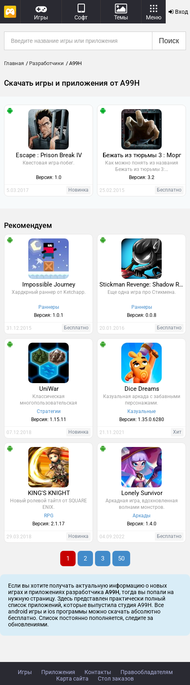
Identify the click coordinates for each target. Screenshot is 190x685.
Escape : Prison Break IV (49, 155)
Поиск (169, 41)
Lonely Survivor (142, 493)
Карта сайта (72, 678)
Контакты (97, 672)
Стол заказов (116, 678)
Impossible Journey (48, 284)
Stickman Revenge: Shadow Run (142, 284)
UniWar (49, 388)
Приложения (58, 672)
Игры (25, 672)
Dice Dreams (142, 388)
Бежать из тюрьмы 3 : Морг (142, 155)
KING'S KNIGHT (49, 493)
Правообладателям (146, 672)
